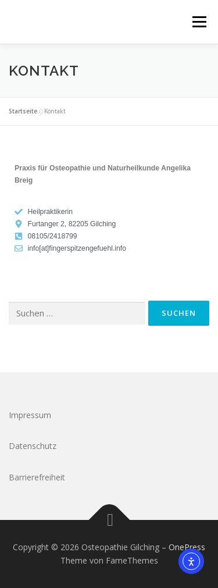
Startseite (23, 111)
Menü (198, 22)
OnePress (187, 547)
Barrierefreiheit (37, 477)
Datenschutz (32, 445)
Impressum (30, 414)
